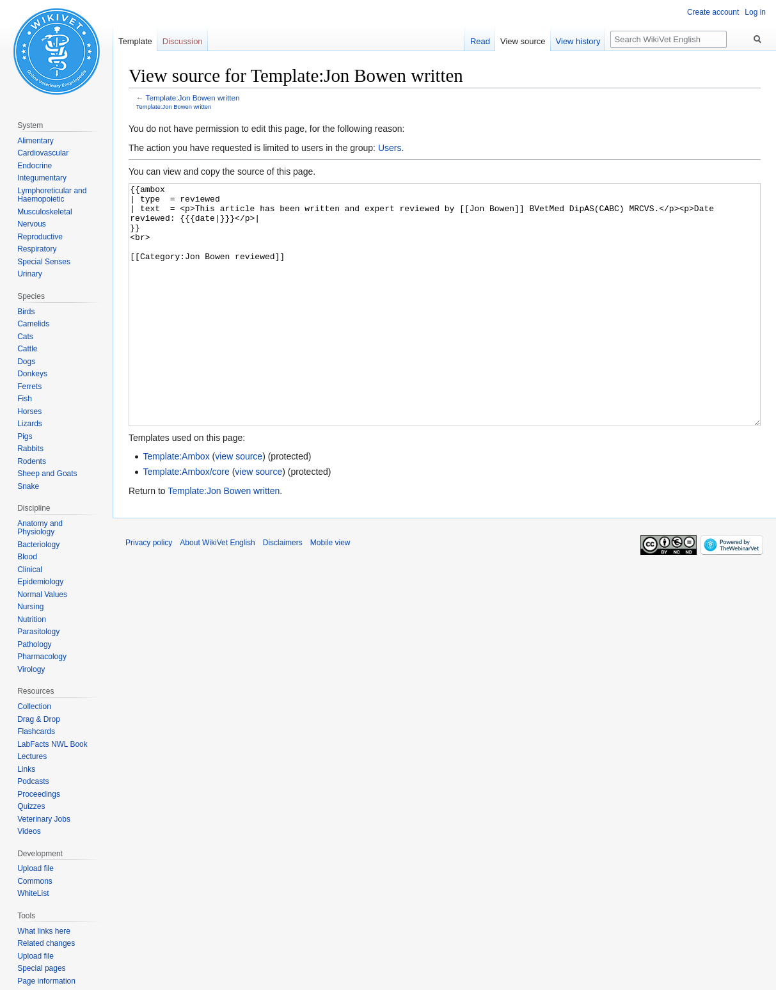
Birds (26, 311)
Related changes (46, 943)
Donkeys (32, 373)
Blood (27, 556)
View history (578, 41)
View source (523, 41)
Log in (755, 12)
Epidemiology (40, 581)
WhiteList (33, 893)
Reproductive (40, 236)
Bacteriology (38, 544)
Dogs (26, 361)
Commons (34, 881)
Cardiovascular (42, 152)
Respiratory (36, 248)
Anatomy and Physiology (40, 528)
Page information (46, 981)
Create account (713, 12)
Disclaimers (283, 590)
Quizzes (31, 806)
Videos (28, 831)
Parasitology (38, 631)
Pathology (34, 644)
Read (480, 41)
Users (390, 148)
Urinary (29, 273)
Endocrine (34, 165)
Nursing (30, 606)
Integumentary (42, 177)
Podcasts (33, 781)
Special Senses (43, 261)
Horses (29, 411)
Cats (25, 336)
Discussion (182, 41)
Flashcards (36, 731)
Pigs (24, 436)
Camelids (33, 323)
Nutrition (31, 619)
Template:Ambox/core (186, 520)
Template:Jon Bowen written (193, 97)
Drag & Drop (38, 719)
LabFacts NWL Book (52, 744)
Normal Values (42, 594)
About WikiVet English (217, 590)
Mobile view (330, 590)
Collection (34, 706)
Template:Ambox (176, 504)
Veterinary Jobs (43, 819)
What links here (43, 931)
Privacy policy (148, 590)
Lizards (29, 423)
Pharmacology (42, 656)
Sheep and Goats (47, 473)
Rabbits (30, 448)
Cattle (27, 348)
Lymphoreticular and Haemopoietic (51, 195)
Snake (28, 486)
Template (135, 41)
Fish (24, 398)
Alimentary (35, 140)
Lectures (32, 756)
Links (26, 769)
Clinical (29, 569)
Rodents (31, 461)
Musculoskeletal (44, 211)
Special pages (41, 968)
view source (238, 504)
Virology (31, 669)
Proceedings (38, 794)
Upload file (35, 868)
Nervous (31, 224)
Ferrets (29, 386)
